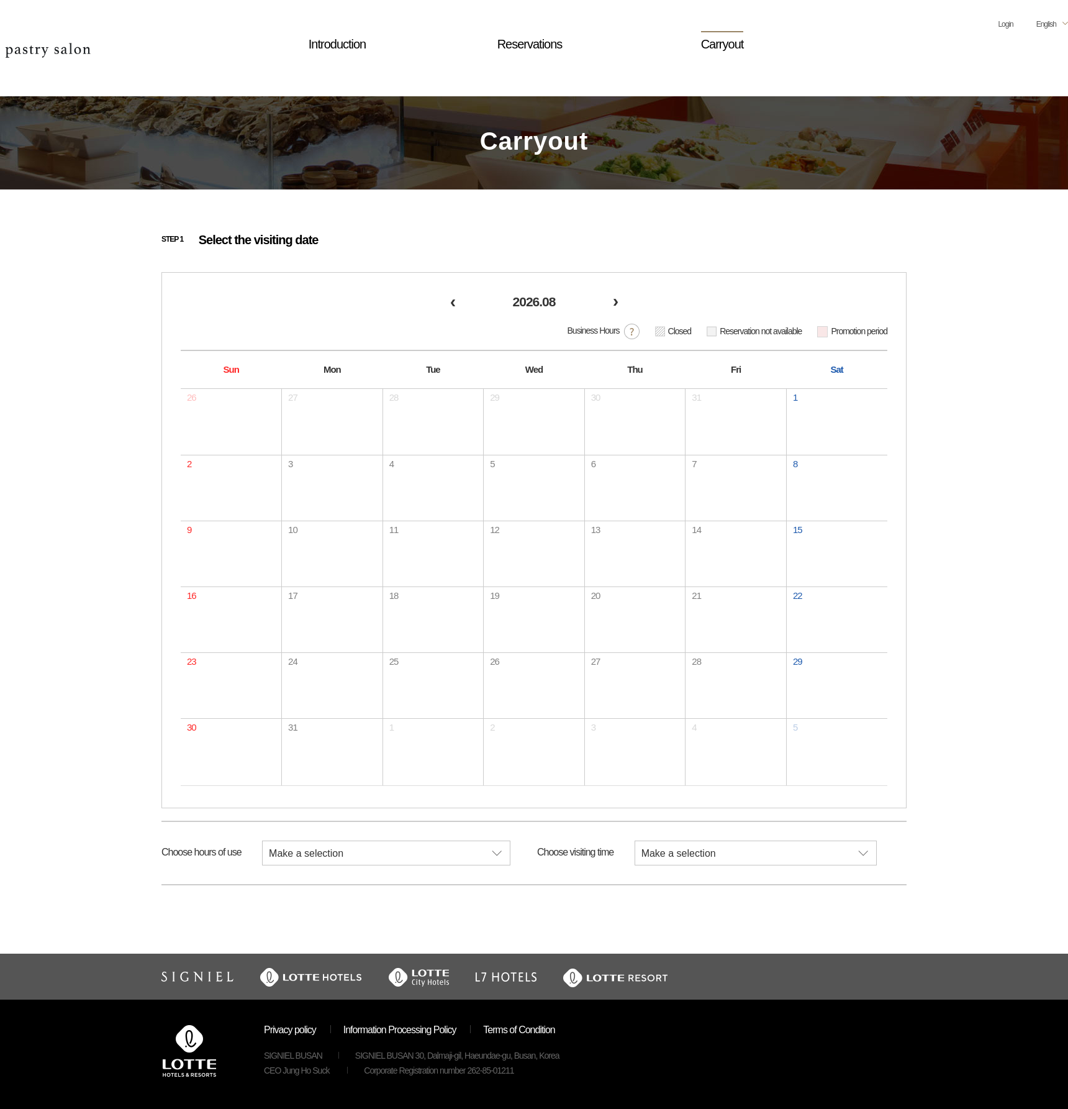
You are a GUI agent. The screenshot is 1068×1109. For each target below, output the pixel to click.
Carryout (722, 44)
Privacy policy (290, 1030)
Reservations (530, 44)
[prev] (452, 303)
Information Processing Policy (399, 1030)
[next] (615, 303)
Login (1005, 24)
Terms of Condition (518, 1030)
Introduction (337, 44)
